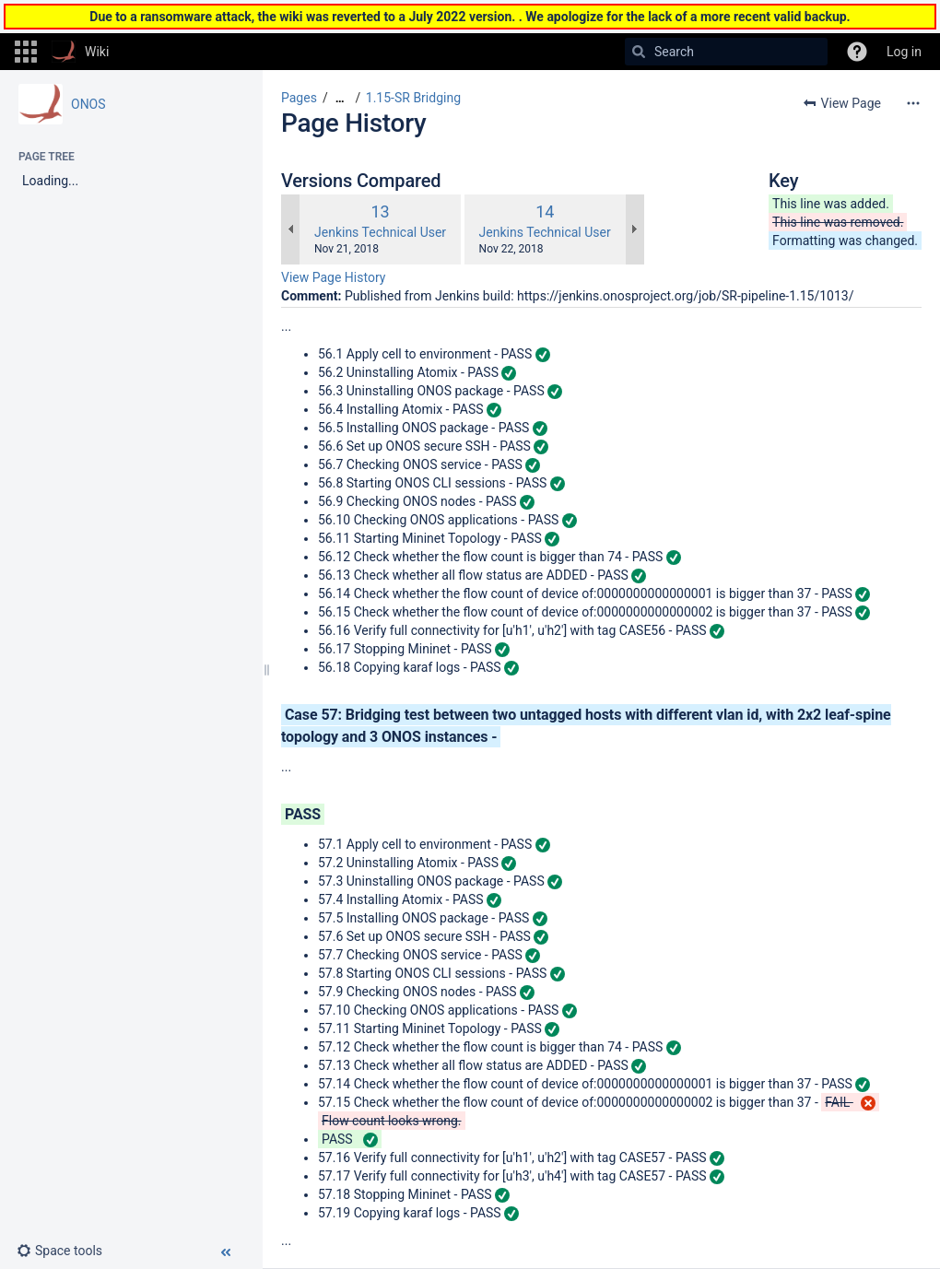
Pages (299, 97)
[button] (25, 51)
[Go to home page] (80, 51)
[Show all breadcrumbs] (340, 98)
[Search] (638, 51)
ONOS (88, 104)
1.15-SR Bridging (413, 97)
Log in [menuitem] (904, 51)
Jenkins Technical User (380, 232)
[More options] (913, 103)
